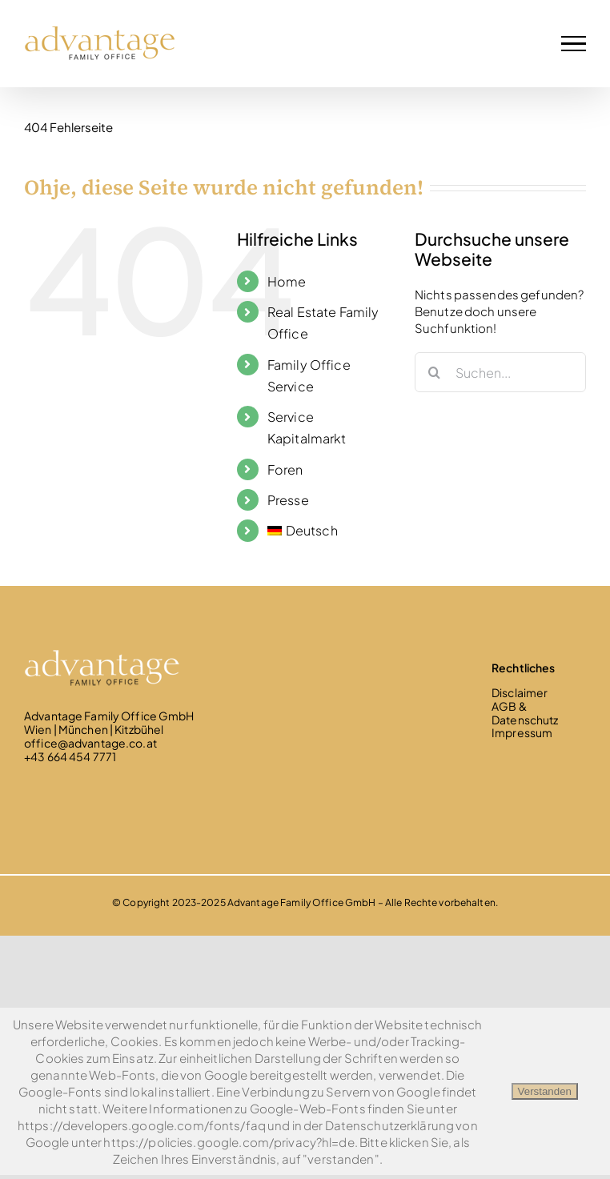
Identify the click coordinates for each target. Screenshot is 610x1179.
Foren (285, 469)
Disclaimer (520, 692)
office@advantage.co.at (90, 743)
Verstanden (545, 1091)
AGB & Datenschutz (525, 713)
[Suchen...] (500, 372)
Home (287, 281)
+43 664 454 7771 (70, 756)
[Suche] (435, 372)
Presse (288, 499)
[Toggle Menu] (574, 43)
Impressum (522, 732)
